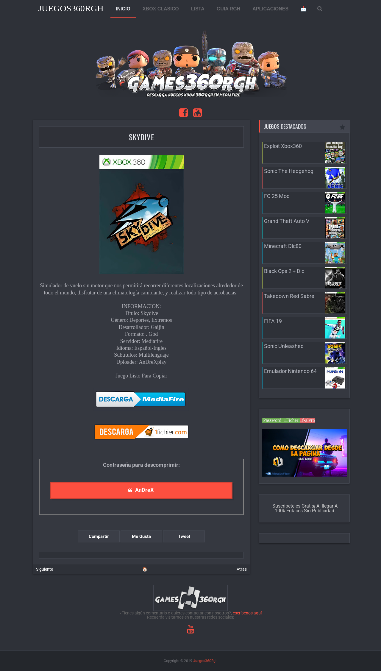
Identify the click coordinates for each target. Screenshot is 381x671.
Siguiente (44, 569)
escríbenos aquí (247, 613)
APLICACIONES (270, 8)
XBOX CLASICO (161, 8)
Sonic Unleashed (284, 346)
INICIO (123, 8)
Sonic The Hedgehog (288, 171)
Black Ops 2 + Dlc (284, 271)
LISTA (197, 8)
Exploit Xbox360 (283, 146)
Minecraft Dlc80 (283, 246)
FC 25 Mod (277, 196)
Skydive (141, 136)
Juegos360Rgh (71, 8)
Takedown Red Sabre (289, 296)
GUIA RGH (228, 8)
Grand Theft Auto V (286, 221)
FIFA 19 (273, 321)
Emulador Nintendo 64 (290, 371)
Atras (242, 569)
